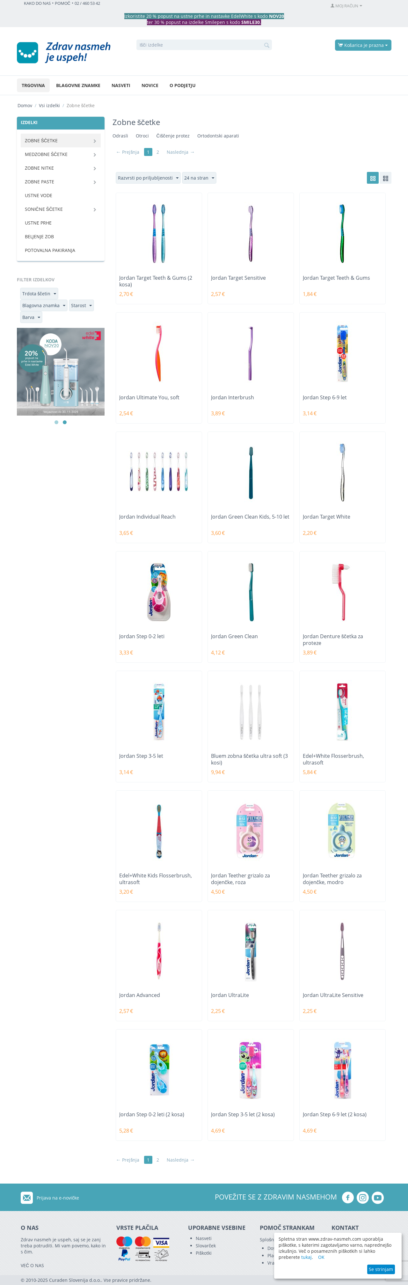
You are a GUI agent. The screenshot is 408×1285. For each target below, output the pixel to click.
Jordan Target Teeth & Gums (336, 278)
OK (321, 1257)
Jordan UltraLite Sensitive (333, 995)
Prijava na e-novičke (58, 1198)
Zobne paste (39, 182)
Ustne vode (38, 195)
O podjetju (183, 85)
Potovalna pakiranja (50, 250)
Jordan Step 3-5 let (141, 756)
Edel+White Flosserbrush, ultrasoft (333, 759)
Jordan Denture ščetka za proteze (333, 639)
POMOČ (62, 3)
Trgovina (33, 85)
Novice (150, 85)
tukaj (306, 1257)
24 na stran (199, 178)
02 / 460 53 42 (87, 3)
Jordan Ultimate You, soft (149, 397)
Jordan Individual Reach (147, 516)
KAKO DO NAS (37, 3)
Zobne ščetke (41, 140)
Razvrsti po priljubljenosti (148, 178)
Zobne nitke (39, 168)
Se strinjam (381, 1269)
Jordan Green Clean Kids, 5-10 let (250, 516)
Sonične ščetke (44, 209)
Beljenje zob (39, 236)
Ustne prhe (38, 223)
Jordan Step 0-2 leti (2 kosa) (151, 1114)
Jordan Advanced (139, 995)
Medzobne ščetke (46, 154)
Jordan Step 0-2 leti (141, 636)
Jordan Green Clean (234, 636)
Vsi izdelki (49, 105)
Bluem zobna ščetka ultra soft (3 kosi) (249, 759)
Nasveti (121, 85)
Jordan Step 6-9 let (325, 397)
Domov (25, 105)
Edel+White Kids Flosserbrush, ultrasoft (155, 879)
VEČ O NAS (32, 1265)
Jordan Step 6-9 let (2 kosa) (335, 1114)
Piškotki (204, 1253)
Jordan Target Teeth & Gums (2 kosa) (155, 281)
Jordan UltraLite (230, 995)
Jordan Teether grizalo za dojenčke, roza (240, 879)
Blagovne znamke (78, 85)
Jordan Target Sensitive (238, 278)
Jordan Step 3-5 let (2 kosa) (243, 1114)
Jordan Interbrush (232, 397)
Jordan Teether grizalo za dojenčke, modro (332, 879)
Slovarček (206, 1246)
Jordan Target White (326, 516)
